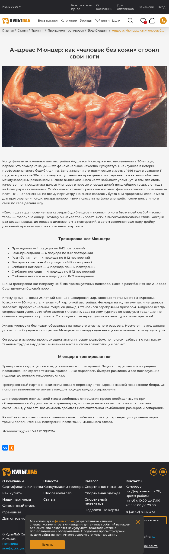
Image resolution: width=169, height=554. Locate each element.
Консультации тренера (63, 487)
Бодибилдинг (98, 30)
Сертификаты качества (22, 487)
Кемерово (10, 6)
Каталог (91, 481)
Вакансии (146, 7)
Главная (8, 30)
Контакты (134, 481)
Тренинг (38, 30)
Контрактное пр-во (81, 7)
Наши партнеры (16, 499)
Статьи (23, 30)
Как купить (12, 493)
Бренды (86, 20)
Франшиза (11, 512)
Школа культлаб (57, 493)
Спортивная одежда (102, 493)
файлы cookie (64, 521)
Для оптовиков (125, 7)
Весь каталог (48, 20)
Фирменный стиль (18, 506)
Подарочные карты (102, 510)
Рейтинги (102, 20)
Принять (47, 544)
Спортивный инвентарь (96, 501)
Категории (69, 20)
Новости (50, 481)
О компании (104, 7)
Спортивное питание (103, 487)
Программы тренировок (66, 30)
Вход (162, 7)
